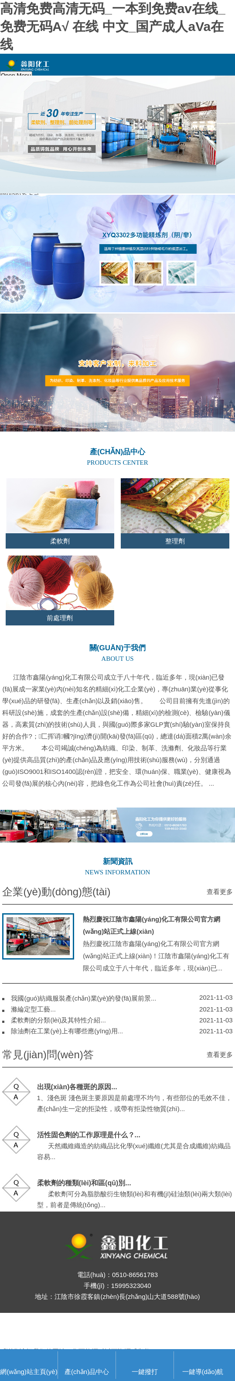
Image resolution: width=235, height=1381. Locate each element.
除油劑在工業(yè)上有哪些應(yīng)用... (67, 1031)
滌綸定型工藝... (33, 1009)
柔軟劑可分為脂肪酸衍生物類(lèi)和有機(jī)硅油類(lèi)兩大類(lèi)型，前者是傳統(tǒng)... (134, 1193)
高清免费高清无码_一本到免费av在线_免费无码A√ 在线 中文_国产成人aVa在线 (112, 26)
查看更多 (220, 891)
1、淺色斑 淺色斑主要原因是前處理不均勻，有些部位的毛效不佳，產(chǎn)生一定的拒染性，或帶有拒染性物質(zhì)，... (134, 1097)
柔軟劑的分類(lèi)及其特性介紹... (58, 1020)
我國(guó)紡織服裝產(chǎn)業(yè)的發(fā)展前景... (83, 998)
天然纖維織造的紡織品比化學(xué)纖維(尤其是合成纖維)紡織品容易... (134, 1145)
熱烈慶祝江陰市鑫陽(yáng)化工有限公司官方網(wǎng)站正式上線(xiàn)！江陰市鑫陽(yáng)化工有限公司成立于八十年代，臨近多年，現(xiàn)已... (156, 943)
